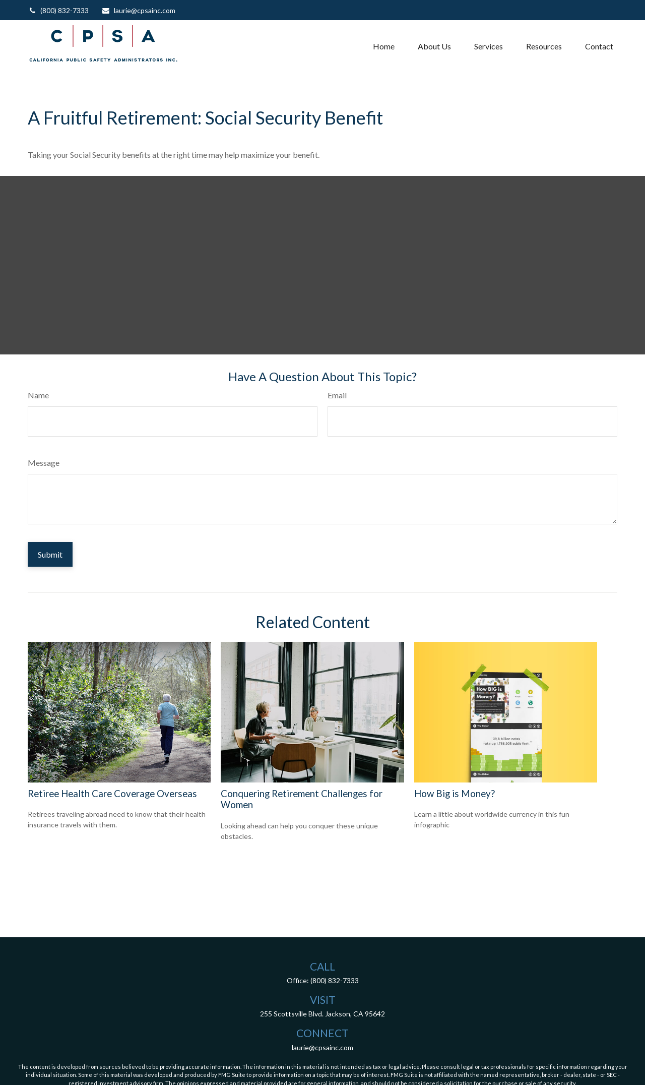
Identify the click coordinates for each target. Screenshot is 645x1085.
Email (337, 395)
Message (43, 462)
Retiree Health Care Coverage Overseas (112, 793)
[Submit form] (50, 554)
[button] (384, 45)
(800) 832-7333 (58, 10)
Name (38, 395)
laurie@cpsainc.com (138, 10)
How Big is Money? (454, 793)
